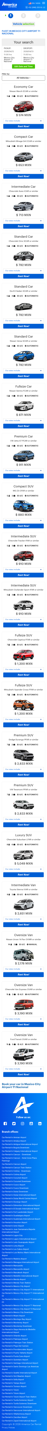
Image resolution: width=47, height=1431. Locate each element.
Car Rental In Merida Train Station (16, 1283)
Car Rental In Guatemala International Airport (21, 1219)
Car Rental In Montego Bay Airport (16, 1319)
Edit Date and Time (23, 66)
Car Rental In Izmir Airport (13, 1226)
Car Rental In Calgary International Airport (20, 1151)
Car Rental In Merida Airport (14, 1279)
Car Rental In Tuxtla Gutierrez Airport (17, 1400)
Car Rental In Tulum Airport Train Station (19, 1397)
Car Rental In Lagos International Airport (19, 1239)
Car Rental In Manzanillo (12, 1266)
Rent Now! (23, 126)
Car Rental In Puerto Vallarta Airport (17, 1353)
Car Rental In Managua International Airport (20, 1262)
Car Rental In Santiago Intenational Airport (20, 1363)
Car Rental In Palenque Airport (15, 1339)
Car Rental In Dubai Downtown (15, 1191)
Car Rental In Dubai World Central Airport (19, 1198)
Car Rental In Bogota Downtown (15, 1148)
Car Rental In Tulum (10, 1390)
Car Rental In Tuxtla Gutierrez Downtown (19, 1403)
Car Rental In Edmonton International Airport (21, 1205)
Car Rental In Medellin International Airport (20, 1276)
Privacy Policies (8, 1428)
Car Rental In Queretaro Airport (15, 1360)
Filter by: (6, 74)
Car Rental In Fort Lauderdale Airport (17, 1212)
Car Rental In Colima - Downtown (16, 1171)
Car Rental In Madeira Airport (14, 1259)
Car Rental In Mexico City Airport (16, 1286)
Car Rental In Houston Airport (14, 1222)
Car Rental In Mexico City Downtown (17, 1312)
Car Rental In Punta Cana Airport (16, 1356)
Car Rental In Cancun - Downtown (16, 1154)
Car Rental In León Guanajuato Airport (18, 1242)
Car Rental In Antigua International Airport (20, 1144)
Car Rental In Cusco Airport (13, 1185)
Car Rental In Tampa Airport (13, 1383)
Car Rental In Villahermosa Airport (16, 1414)
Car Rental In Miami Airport (13, 1316)
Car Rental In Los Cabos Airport (15, 1249)
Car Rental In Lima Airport (13, 1246)
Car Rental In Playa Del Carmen (15, 1346)
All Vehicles (23, 78)
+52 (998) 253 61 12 (35, 7)
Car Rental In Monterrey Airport (15, 1322)
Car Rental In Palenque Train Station (17, 1342)
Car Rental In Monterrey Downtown (17, 1326)
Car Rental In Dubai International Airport (19, 1195)
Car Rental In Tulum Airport (13, 1393)
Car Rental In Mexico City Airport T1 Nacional (21, 1305)
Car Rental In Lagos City (12, 1235)
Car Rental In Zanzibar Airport (14, 1417)
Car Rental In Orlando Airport (14, 1336)
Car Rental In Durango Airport (14, 1202)
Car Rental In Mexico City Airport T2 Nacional (21, 1309)
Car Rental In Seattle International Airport (19, 1373)
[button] (34, 3)
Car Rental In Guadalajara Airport (16, 1215)
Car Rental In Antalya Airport (14, 1141)
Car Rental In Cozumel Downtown (16, 1181)
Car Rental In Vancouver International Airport (21, 1410)
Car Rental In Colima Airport (14, 1174)
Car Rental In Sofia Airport (13, 1379)
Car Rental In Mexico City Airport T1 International (23, 1290)
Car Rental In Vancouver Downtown (17, 1407)
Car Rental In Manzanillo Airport (15, 1269)
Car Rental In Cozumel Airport (14, 1178)
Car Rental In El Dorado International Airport (20, 1209)
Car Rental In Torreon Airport (14, 1386)
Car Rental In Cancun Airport (14, 1164)
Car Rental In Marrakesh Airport (15, 1272)
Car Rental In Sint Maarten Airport (16, 1376)
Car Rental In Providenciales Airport (17, 1349)
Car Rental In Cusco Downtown (15, 1188)
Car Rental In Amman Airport (14, 1137)
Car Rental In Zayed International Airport (19, 1421)
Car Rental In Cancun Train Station (16, 1168)
